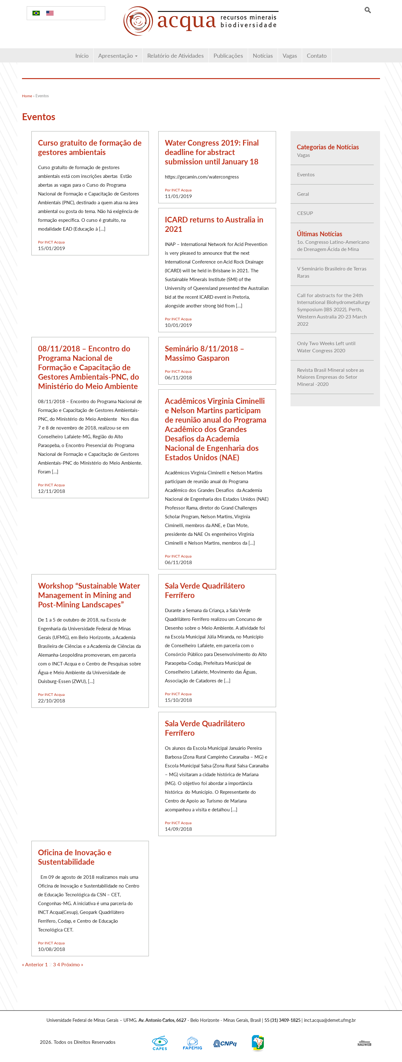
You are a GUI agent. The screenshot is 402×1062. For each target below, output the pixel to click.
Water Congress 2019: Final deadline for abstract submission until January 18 (212, 152)
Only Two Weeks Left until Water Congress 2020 (326, 346)
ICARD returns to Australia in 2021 (214, 224)
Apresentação (118, 55)
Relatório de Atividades (175, 55)
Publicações (228, 55)
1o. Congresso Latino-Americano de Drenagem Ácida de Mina (333, 245)
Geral (303, 193)
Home (27, 96)
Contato (317, 55)
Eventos (306, 174)
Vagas (290, 55)
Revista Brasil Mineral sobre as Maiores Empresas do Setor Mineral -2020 (330, 377)
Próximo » (72, 964)
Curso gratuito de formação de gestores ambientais (90, 147)
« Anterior (33, 964)
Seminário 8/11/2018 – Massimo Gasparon (204, 353)
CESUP (305, 212)
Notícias (263, 55)
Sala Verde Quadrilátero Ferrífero (205, 590)
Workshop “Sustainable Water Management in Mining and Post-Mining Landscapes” (89, 595)
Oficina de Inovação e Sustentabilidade (74, 857)
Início (82, 55)
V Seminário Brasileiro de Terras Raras (332, 272)
